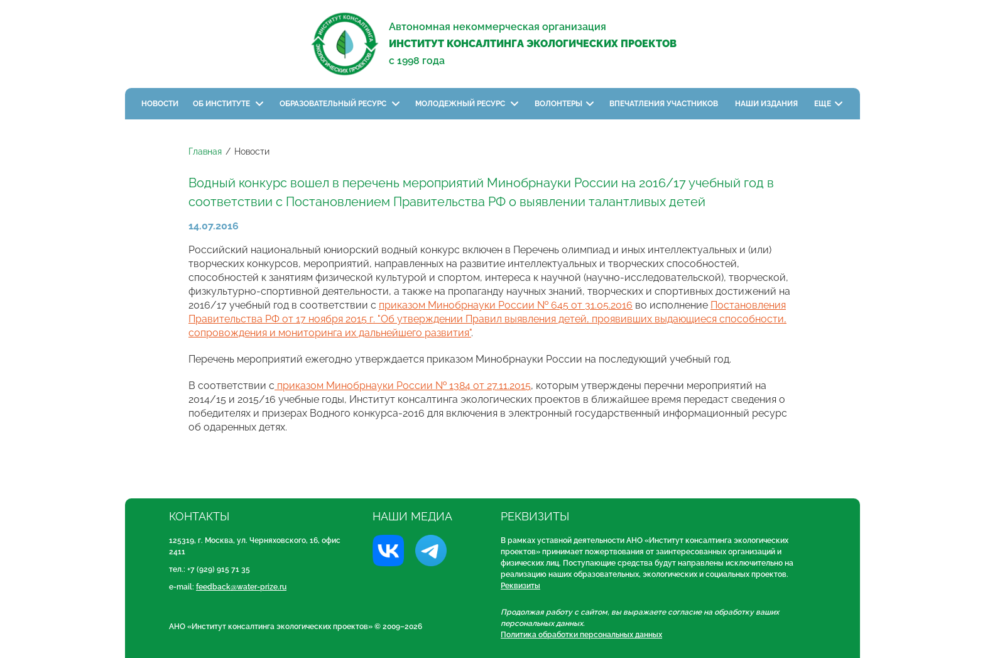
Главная (205, 151)
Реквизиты (520, 585)
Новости (159, 103)
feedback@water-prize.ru (241, 587)
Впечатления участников (664, 103)
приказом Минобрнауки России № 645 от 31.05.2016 (506, 305)
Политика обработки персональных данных (581, 634)
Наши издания (767, 103)
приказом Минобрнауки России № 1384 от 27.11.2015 (403, 386)
